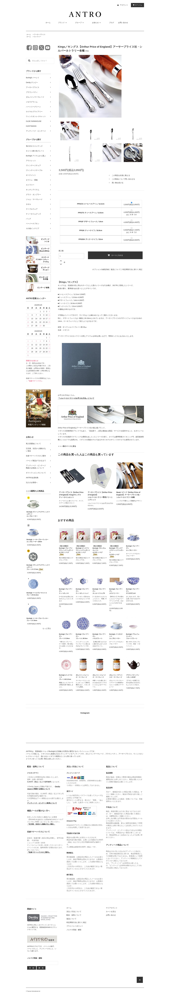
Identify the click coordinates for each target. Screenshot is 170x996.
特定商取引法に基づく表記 (132, 269)
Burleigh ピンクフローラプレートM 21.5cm (65, 677)
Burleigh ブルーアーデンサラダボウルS (132, 591)
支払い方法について (73, 911)
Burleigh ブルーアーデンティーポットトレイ (82, 591)
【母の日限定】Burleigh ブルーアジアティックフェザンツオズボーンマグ (66, 550)
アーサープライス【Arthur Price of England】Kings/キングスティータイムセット (71, 494)
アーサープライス (39, 34)
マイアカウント (111, 908)
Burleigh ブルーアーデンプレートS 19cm (65, 636)
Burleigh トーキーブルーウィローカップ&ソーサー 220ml (37, 540)
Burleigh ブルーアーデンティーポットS (65, 591)
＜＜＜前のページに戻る (67, 446)
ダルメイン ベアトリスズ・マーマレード (115, 676)
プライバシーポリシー (74, 926)
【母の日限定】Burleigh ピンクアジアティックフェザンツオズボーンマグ (83, 550)
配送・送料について (73, 915)
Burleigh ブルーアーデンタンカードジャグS (99, 591)
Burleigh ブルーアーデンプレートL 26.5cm (82, 636)
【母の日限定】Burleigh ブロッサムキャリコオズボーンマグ (99, 550)
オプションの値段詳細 (100, 269)
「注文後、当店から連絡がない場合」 (41, 824)
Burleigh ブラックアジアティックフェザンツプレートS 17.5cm (38, 567)
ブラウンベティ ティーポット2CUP (132, 676)
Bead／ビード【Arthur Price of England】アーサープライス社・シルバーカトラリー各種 (128, 494)
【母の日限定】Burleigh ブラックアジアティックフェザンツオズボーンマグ (116, 551)
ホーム (48, 23)
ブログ (111, 23)
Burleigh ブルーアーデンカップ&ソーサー (132, 548)
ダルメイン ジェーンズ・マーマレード (82, 676)
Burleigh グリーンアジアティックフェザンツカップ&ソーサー (38, 514)
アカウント (124, 5)
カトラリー (37, 36)
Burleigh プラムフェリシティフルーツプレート (132, 636)
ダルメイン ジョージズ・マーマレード (99, 676)
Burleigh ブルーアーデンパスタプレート (99, 636)
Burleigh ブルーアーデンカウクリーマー (116, 591)
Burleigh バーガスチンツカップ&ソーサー (116, 636)
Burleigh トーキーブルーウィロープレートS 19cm (37, 619)
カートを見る (111, 911)
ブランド (63, 23)
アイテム (137, 5)
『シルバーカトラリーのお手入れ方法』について (76, 398)
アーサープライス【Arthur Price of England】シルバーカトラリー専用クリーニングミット (100, 496)
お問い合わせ (123, 23)
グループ (80, 23)
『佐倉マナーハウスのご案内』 (38, 852)
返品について (116, 269)
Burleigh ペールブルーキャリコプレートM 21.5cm (37, 594)
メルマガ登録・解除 (73, 930)
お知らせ (97, 23)
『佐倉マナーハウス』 (35, 381)
